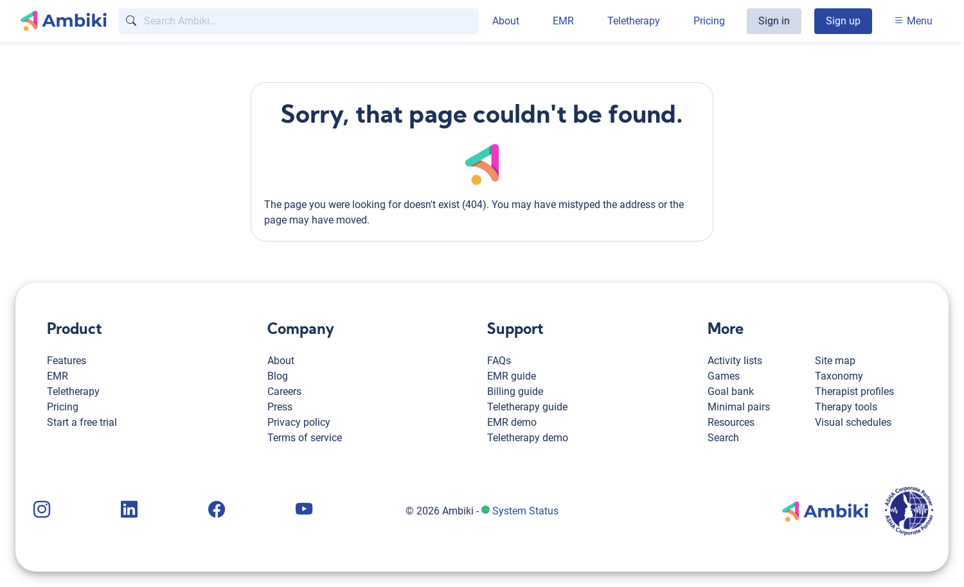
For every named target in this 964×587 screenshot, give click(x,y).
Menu (913, 21)
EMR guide (511, 376)
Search (723, 438)
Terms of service (304, 438)
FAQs (499, 361)
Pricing (709, 21)
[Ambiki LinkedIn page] (128, 511)
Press (279, 407)
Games (724, 376)
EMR (563, 21)
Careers (284, 391)
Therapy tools (846, 407)
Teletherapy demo (527, 438)
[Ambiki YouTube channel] (302, 511)
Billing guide (515, 391)
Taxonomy (839, 376)
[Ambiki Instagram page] (40, 511)
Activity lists (735, 361)
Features (66, 361)
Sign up (843, 21)
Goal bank (731, 391)
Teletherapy (633, 21)
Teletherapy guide (527, 407)
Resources (731, 422)
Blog (277, 376)
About (505, 21)
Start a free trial (82, 422)
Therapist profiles (854, 391)
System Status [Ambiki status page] (525, 511)
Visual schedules (853, 422)
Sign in (774, 21)
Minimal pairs (739, 407)
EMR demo (512, 422)
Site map (835, 361)
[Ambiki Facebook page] (215, 511)
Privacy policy (298, 422)
